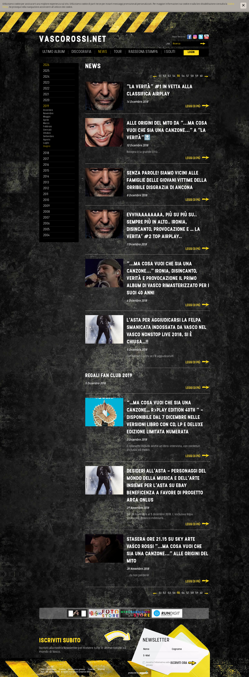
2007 (46, 217)
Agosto (46, 139)
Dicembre (48, 110)
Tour (118, 52)
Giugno (46, 146)
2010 (46, 200)
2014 (46, 176)
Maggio (46, 117)
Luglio (46, 143)
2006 (46, 223)
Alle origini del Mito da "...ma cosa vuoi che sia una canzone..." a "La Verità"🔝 (167, 131)
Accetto (158, 663)
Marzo (46, 123)
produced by (138, 673)
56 (183, 76)
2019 (46, 106)
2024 (46, 77)
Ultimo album (54, 52)
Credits (62, 670)
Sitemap (101, 670)
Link (168, 44)
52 (164, 76)
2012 (46, 188)
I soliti (170, 52)
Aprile (46, 120)
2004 (46, 235)
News (102, 52)
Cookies (91, 670)
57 (187, 76)
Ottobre (47, 133)
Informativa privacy (76, 670)
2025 (46, 71)
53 (169, 76)
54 (174, 76)
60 (201, 76)
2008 (46, 212)
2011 (45, 194)
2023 (46, 82)
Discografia (81, 52)
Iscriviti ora (178, 663)
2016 (46, 165)
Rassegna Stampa (143, 52)
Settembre (48, 136)
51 (160, 76)
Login (191, 52)
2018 (46, 153)
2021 (46, 94)
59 (196, 76)
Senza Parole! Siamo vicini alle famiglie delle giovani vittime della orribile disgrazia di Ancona (167, 180)
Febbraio (47, 126)
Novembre (48, 113)
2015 (46, 170)
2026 (46, 65)
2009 (46, 206)
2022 (46, 88)
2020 (46, 100)
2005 (46, 229)
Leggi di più (193, 106)
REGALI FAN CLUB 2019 (108, 375)
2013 (46, 182)
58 (192, 76)
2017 (46, 159)
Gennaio (47, 130)
